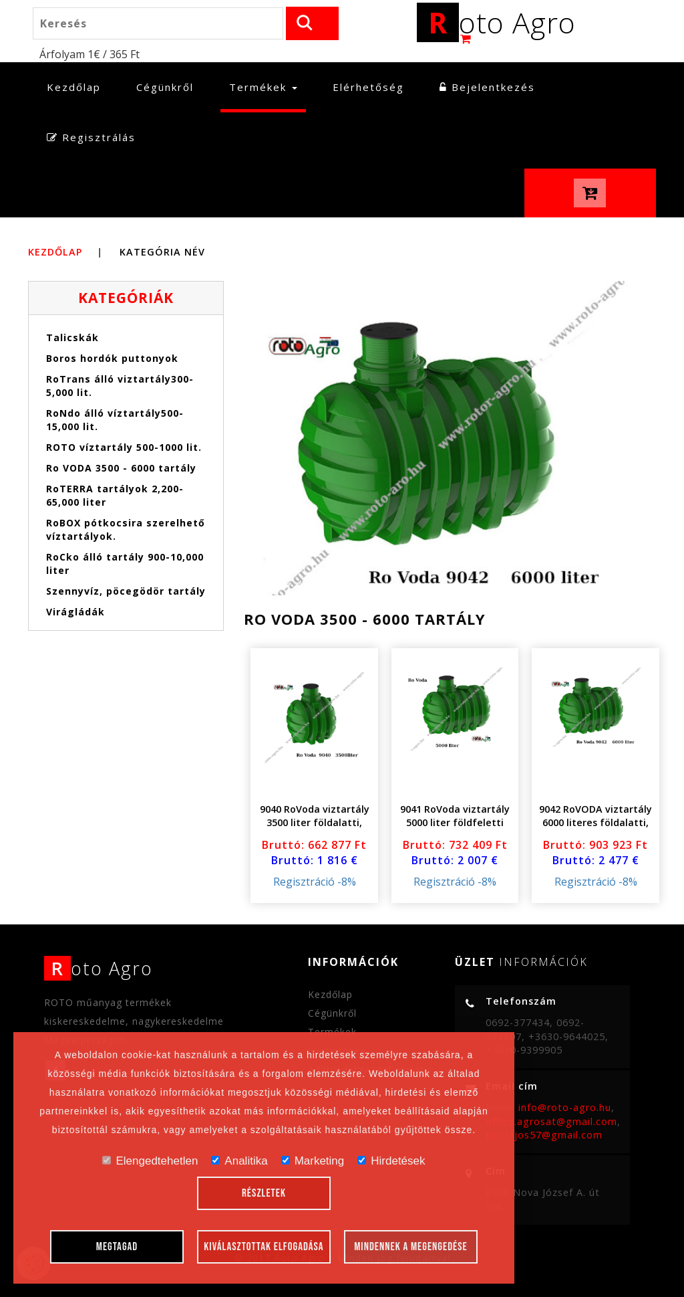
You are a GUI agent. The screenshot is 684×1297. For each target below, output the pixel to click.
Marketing (313, 1161)
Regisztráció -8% (314, 881)
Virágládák (75, 611)
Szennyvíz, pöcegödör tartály (126, 591)
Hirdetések (391, 1161)
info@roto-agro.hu (564, 1107)
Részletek (264, 1193)
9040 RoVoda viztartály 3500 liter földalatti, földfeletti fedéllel (314, 822)
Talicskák (72, 337)
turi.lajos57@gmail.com (544, 1134)
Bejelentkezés (487, 87)
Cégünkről (165, 87)
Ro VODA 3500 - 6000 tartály (121, 468)
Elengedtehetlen (150, 1161)
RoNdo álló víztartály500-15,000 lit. (115, 420)
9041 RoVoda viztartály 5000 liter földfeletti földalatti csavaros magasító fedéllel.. (455, 829)
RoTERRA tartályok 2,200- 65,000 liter (115, 495)
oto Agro (496, 22)
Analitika (239, 1161)
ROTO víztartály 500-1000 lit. (124, 447)
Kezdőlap (78, 87)
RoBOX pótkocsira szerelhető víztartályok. (125, 529)
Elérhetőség (368, 87)
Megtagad (117, 1247)
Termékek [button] (263, 87)
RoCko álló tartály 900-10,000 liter (125, 564)
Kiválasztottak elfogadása (263, 1247)
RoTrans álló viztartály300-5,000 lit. (120, 386)
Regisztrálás (91, 137)
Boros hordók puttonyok (112, 358)
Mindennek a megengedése (411, 1247)
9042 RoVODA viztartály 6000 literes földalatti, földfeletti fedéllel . (595, 822)
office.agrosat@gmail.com (551, 1121)
